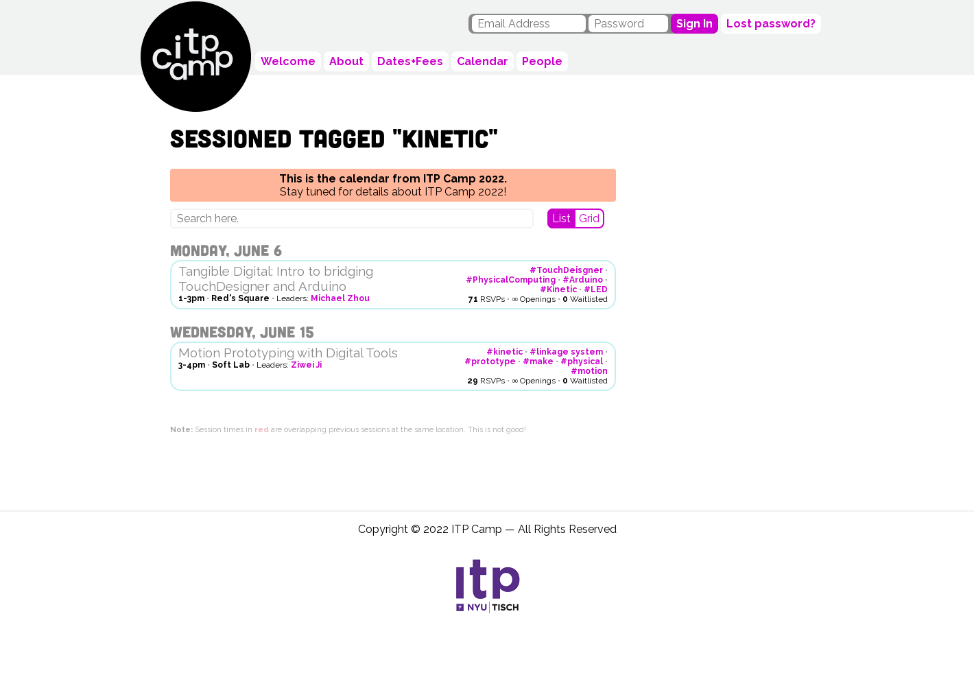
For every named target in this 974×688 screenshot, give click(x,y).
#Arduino (582, 280)
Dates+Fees (410, 61)
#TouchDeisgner (566, 270)
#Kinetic (558, 289)
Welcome (288, 61)
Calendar (482, 61)
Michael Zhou (340, 298)
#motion (589, 371)
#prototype (490, 361)
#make (538, 361)
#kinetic (504, 352)
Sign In (694, 23)
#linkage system (566, 352)
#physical (581, 361)
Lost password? (771, 23)
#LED (596, 289)
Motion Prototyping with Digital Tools (288, 352)
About (346, 61)
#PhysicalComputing (511, 280)
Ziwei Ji (306, 365)
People (542, 61)
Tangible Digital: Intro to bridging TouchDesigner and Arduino (275, 278)
